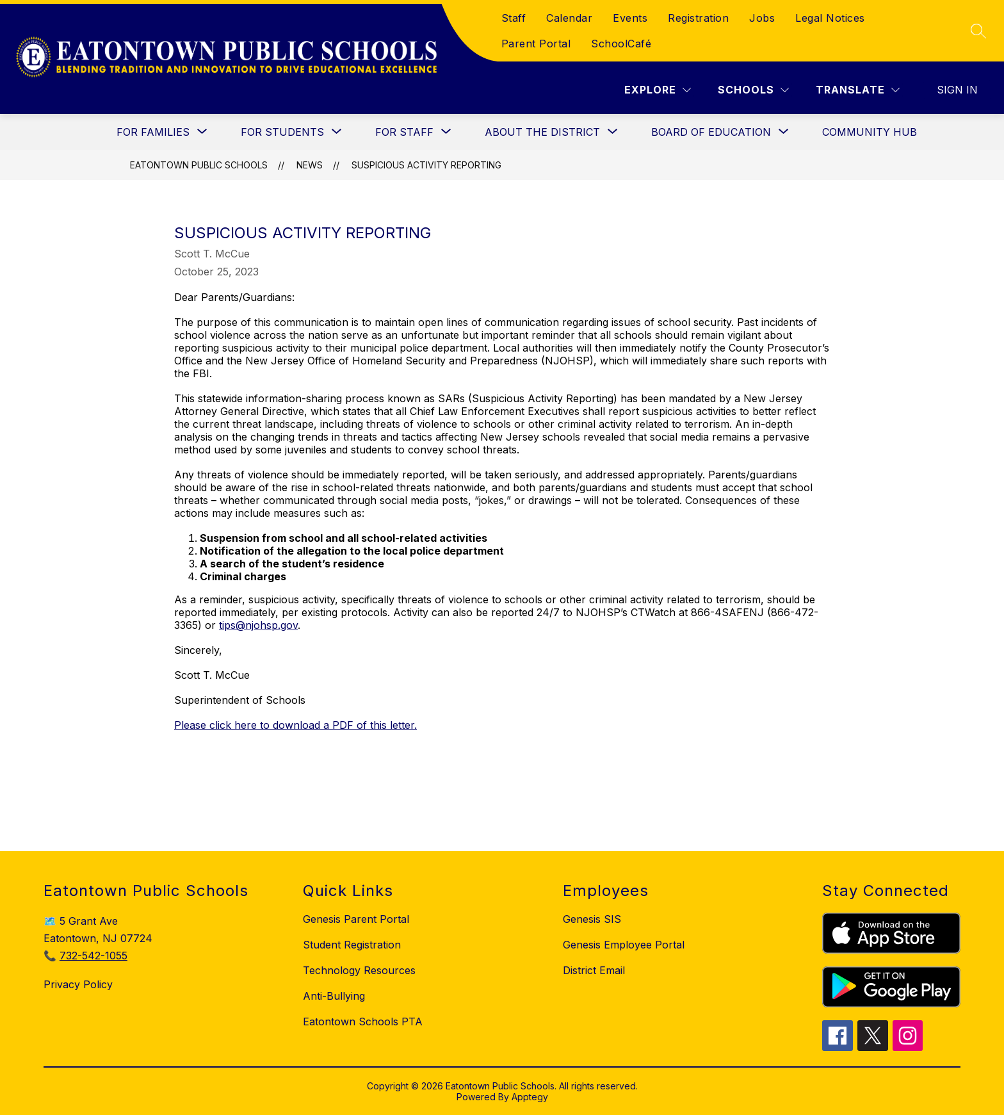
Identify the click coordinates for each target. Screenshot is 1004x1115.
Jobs (762, 18)
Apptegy (530, 1096)
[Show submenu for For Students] (282, 132)
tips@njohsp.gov (258, 625)
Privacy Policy (78, 984)
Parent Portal (536, 43)
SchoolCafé (621, 43)
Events (630, 18)
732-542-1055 (93, 955)
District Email (594, 970)
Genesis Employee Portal (623, 944)
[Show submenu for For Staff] (404, 132)
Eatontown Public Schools (199, 164)
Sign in (957, 89)
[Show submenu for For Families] (153, 132)
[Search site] (978, 30)
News (309, 164)
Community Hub (869, 132)
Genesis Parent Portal (356, 919)
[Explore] (657, 90)
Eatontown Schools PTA (363, 1021)
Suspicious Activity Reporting (426, 164)
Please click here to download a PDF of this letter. (295, 725)
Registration (698, 18)
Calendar (569, 18)
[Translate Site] (858, 90)
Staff (513, 18)
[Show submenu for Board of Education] (711, 132)
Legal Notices (830, 18)
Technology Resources (359, 970)
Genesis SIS (592, 919)
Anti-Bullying (334, 995)
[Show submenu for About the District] (542, 132)
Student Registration (352, 944)
